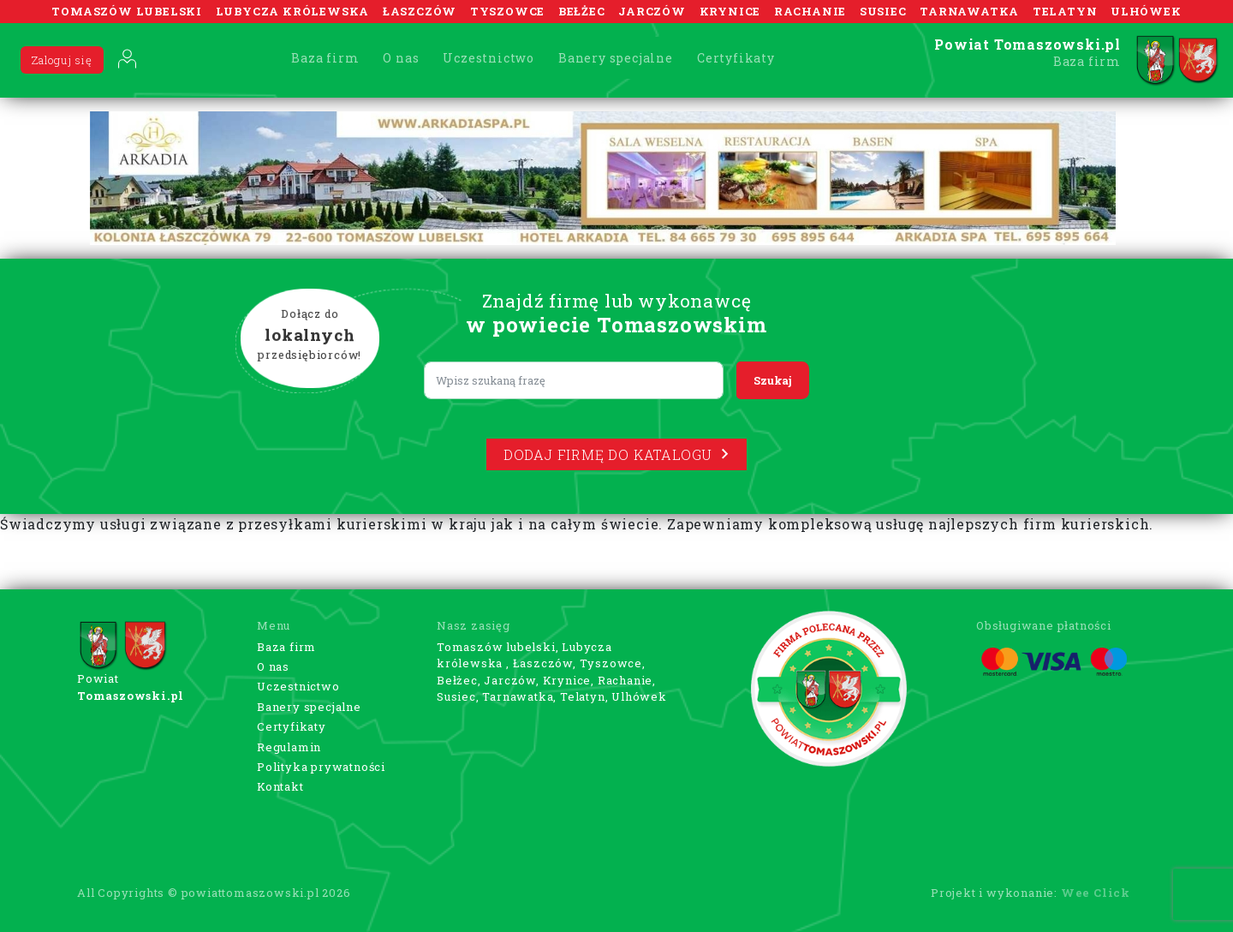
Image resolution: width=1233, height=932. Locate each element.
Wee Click (1095, 892)
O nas (401, 58)
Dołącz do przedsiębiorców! (310, 335)
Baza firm (325, 58)
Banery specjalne (615, 58)
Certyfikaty (736, 58)
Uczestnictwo (488, 58)
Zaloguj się (62, 60)
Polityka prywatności (321, 766)
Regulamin (289, 747)
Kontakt (280, 786)
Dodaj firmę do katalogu (616, 454)
